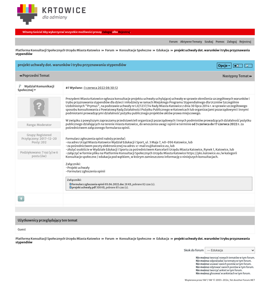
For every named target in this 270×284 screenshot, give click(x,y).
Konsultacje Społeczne (135, 50)
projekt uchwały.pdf (84, 187)
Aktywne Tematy (191, 41)
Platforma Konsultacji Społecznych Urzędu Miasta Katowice (58, 50)
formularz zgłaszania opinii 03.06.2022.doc (98, 184)
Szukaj (209, 41)
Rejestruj (124, 32)
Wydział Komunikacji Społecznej (36, 88)
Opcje (223, 65)
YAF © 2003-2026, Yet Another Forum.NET (231, 280)
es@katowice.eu (157, 146)
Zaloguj (107, 32)
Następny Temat (235, 76)
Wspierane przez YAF (196, 280)
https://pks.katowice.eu (203, 153)
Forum (173, 41)
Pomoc (220, 41)
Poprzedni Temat (36, 76)
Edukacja (162, 50)
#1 (67, 88)
